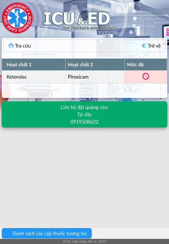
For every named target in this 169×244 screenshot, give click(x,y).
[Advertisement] (84, 174)
